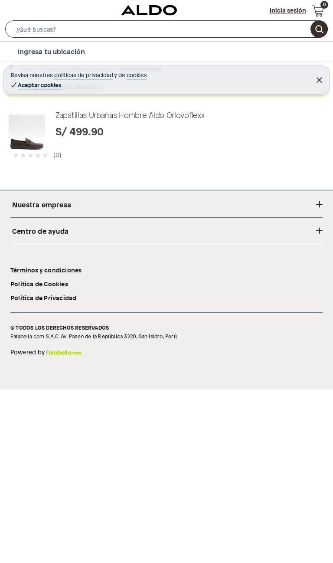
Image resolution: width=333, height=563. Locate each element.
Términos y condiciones (46, 443)
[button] (166, 30)
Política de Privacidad (43, 471)
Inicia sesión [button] (288, 10)
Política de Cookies (39, 457)
